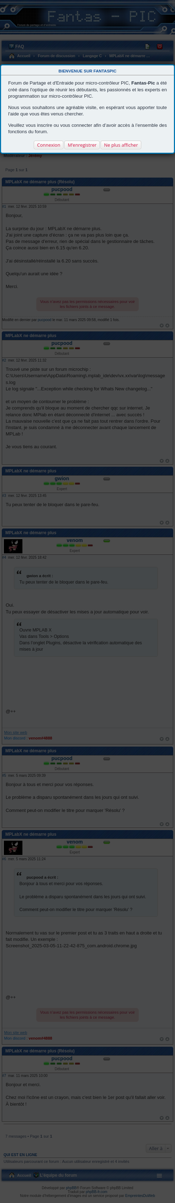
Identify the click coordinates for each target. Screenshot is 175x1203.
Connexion (48, 145)
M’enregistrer (82, 145)
